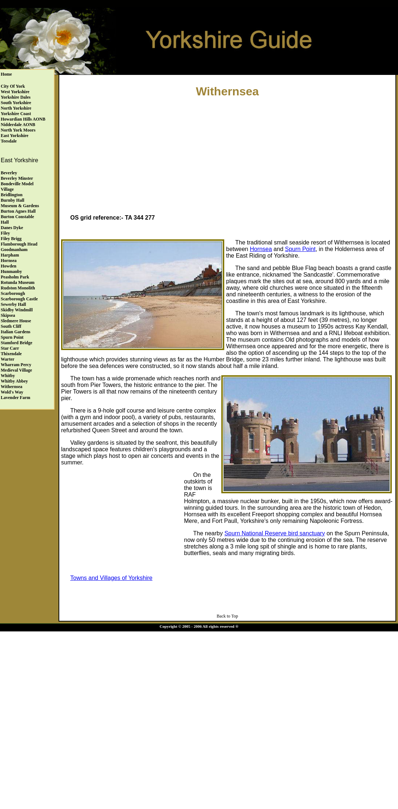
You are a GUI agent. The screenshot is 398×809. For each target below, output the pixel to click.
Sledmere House (16, 320)
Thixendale (11, 353)
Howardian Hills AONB (23, 119)
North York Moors (18, 130)
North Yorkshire (16, 108)
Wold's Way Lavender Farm (15, 395)
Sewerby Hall (13, 304)
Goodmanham (14, 249)
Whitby (8, 375)
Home (6, 74)
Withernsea (11, 386)
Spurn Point (12, 337)
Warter (7, 359)
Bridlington (11, 194)
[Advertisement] (227, 157)
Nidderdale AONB (18, 124)
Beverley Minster (17, 178)
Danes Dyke (12, 227)
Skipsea (8, 315)
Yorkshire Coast (16, 113)
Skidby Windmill (17, 309)
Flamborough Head (19, 244)
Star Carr (10, 348)
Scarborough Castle (19, 298)
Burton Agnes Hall (18, 211)
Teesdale (9, 141)
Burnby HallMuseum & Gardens (20, 203)
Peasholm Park (15, 277)
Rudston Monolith (18, 287)
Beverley (9, 172)
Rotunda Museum (17, 282)
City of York (13, 86)
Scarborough (13, 293)
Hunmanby (11, 271)
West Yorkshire (15, 91)
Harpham (10, 255)
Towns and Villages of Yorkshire (111, 578)
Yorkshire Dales (15, 97)
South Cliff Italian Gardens (15, 329)
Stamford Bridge (16, 342)
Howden (8, 266)
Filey (5, 233)
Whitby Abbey (14, 381)
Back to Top (227, 616)
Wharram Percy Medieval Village (16, 367)
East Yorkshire (15, 135)
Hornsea (8, 260)
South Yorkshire (16, 102)
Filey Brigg (11, 238)
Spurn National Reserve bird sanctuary (274, 533)
